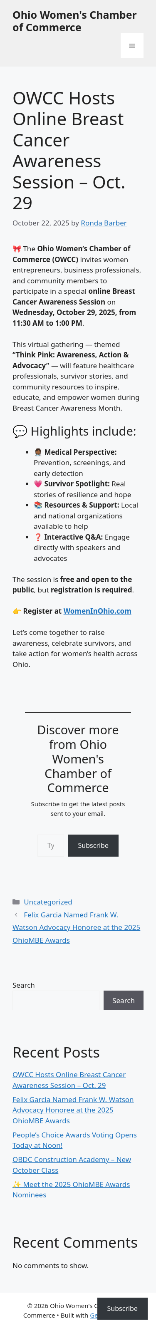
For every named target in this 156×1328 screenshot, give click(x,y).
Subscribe (93, 845)
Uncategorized (48, 902)
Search (23, 985)
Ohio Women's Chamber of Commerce (74, 20)
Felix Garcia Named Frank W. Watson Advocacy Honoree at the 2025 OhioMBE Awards (76, 927)
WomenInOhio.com (97, 611)
